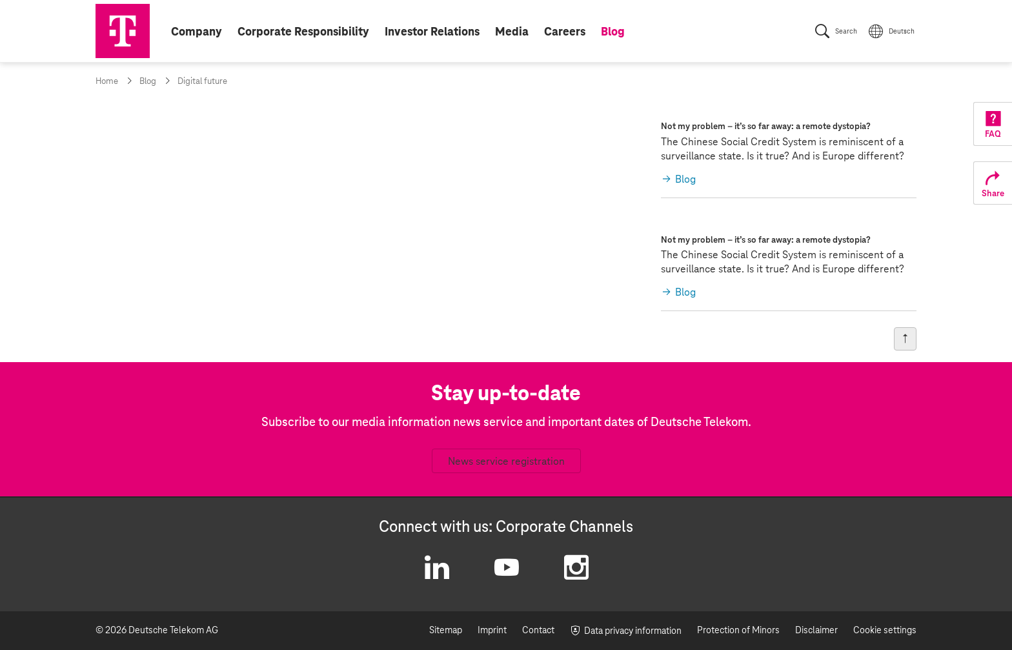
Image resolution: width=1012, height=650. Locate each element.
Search (846, 32)
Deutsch (902, 32)
